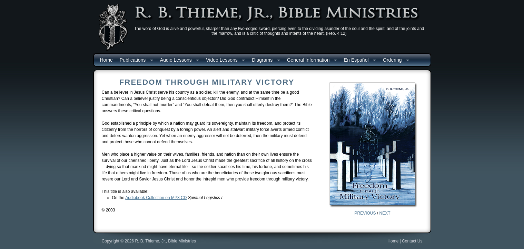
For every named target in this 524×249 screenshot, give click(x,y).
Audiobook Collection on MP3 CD (156, 197)
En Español (358, 60)
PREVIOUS (365, 213)
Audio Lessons (178, 60)
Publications (134, 60)
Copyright (110, 241)
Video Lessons (223, 60)
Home (106, 60)
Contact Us (412, 241)
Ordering (394, 60)
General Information (310, 60)
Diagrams (264, 60)
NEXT (384, 213)
